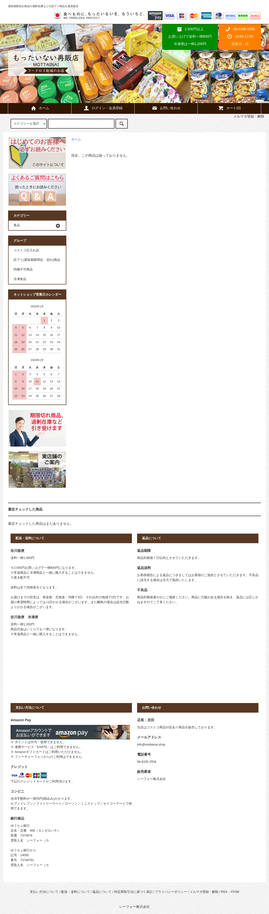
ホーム (39, 108)
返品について (102, 892)
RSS (224, 892)
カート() (229, 108)
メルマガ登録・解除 (204, 892)
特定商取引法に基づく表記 (133, 892)
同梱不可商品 (23, 269)
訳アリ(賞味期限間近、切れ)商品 (37, 260)
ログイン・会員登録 (103, 108)
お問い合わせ (166, 108)
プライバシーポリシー (171, 892)
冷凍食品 (20, 279)
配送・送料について (75, 892)
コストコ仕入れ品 (26, 250)
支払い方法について (44, 892)
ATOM (234, 892)
